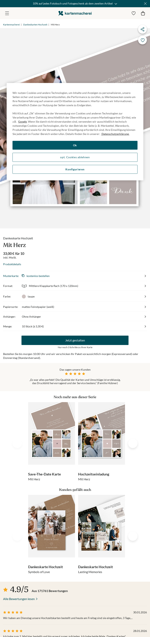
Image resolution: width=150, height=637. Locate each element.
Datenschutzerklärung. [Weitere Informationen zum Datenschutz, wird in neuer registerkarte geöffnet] (115, 134)
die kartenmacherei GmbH (75, 13)
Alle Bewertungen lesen (19, 539)
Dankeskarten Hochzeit (35, 24)
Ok (75, 145)
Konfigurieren (74, 169)
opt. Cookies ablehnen (75, 157)
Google (22, 121)
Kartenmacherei (11, 24)
